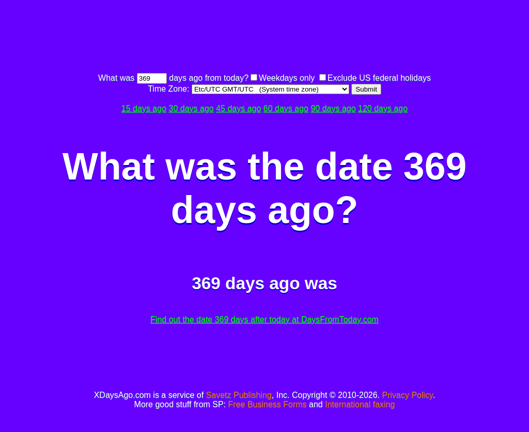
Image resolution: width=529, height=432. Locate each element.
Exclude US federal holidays (379, 77)
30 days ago (191, 108)
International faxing (360, 404)
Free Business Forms (267, 404)
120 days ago (383, 108)
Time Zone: (170, 88)
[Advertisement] (264, 37)
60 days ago (285, 108)
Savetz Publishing (239, 395)
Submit (366, 89)
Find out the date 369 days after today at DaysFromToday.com (264, 319)
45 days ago (238, 108)
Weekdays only (287, 77)
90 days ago (332, 108)
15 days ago (143, 108)
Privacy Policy (407, 395)
